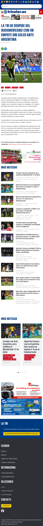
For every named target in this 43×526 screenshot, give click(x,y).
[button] (41, 12)
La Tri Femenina (6, 494)
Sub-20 (21, 87)
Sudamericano (7, 359)
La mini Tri (7, 87)
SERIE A (3, 451)
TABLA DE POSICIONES (9, 459)
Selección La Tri (7, 355)
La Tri (3, 487)
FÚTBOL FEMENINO (8, 462)
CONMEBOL (15, 87)
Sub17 (11, 357)
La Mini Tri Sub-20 (7, 491)
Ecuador (14, 359)
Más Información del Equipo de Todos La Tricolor (21, 433)
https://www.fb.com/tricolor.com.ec (20, 144)
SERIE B (3, 455)
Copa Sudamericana (30, 355)
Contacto (6, 506)
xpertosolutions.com (13, 524)
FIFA (2, 87)
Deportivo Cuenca (29, 357)
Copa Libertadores (7, 473)
